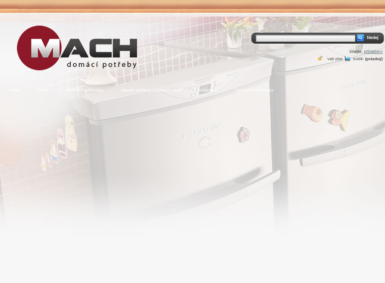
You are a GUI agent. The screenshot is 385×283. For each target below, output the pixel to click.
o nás (43, 90)
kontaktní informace (255, 90)
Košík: (358, 59)
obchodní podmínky (84, 90)
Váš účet (334, 59)
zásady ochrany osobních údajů (151, 90)
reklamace (209, 90)
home (15, 90)
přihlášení (373, 51)
